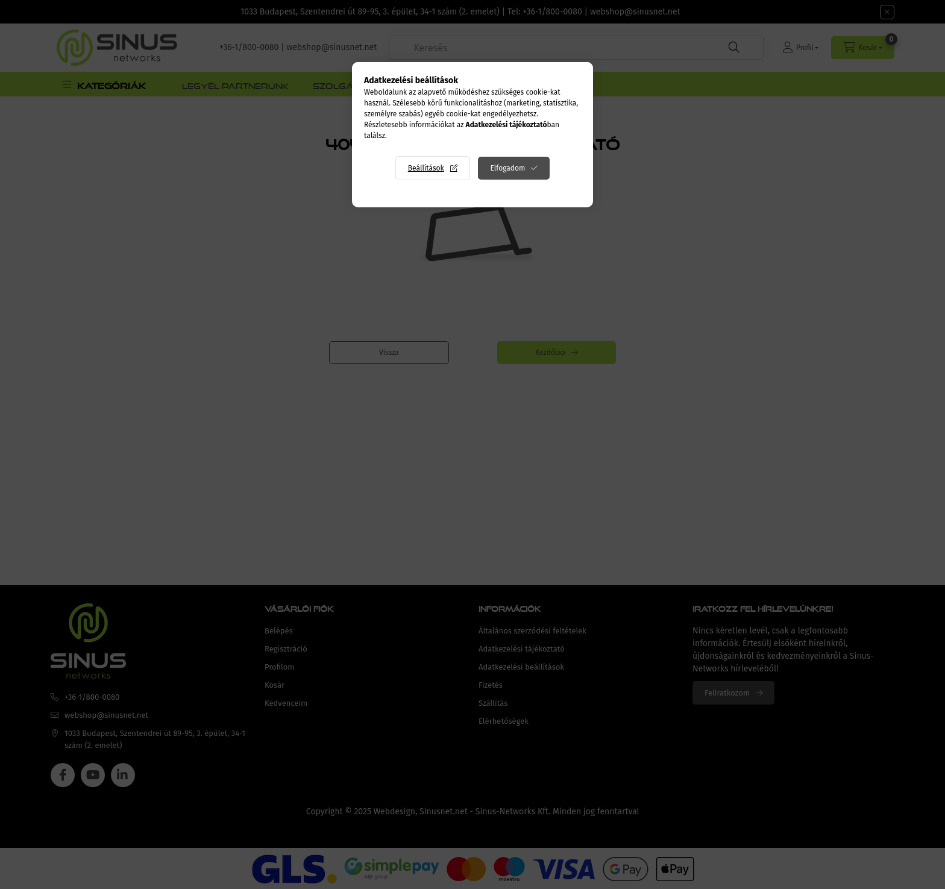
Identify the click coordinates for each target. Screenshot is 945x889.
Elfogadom (507, 168)
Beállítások (426, 168)
